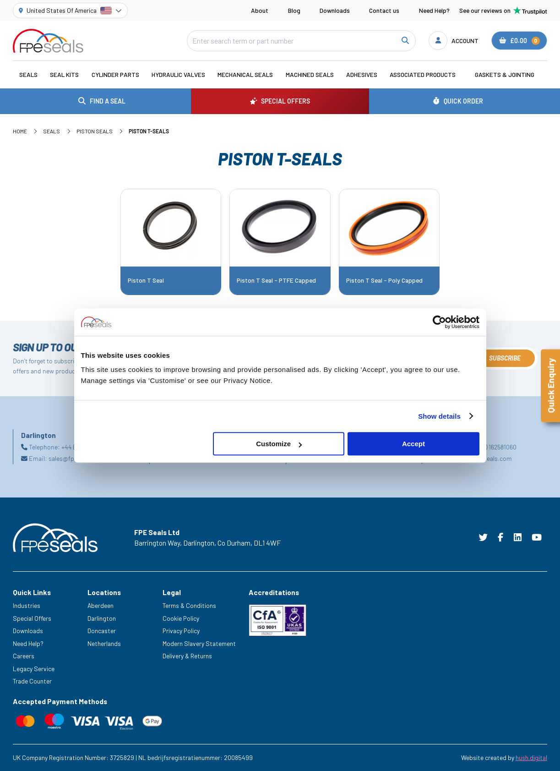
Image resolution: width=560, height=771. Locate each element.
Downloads (335, 10)
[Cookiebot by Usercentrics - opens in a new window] (439, 322)
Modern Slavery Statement (199, 643)
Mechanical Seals (245, 74)
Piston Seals (94, 131)
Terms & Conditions (189, 605)
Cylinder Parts (115, 74)
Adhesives (361, 74)
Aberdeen (100, 605)
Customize (279, 444)
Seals (28, 74)
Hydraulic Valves (178, 74)
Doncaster (101, 630)
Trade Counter (32, 681)
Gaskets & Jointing (504, 74)
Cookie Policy (181, 618)
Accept (413, 444)
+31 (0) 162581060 (494, 447)
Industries (26, 605)
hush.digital (531, 757)
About (259, 10)
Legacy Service (33, 669)
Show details (439, 416)
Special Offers (32, 618)
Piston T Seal (146, 280)
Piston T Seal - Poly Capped (384, 280)
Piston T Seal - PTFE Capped (276, 280)
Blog (294, 10)
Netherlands (104, 643)
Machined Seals (310, 74)
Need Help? (434, 10)
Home (20, 131)
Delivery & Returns (187, 656)
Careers (23, 656)
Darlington (101, 618)
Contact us (384, 10)
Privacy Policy (181, 630)
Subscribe (505, 358)
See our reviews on (503, 10)
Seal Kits (64, 74)
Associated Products (423, 74)
